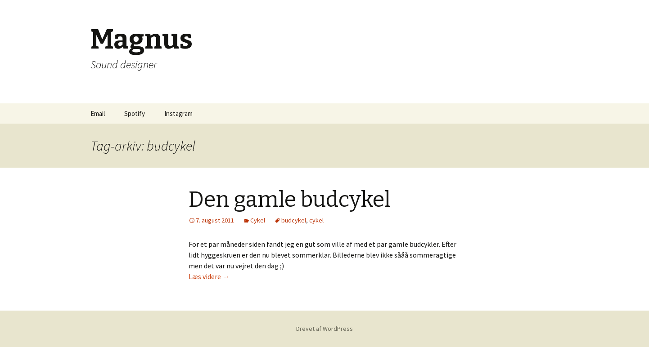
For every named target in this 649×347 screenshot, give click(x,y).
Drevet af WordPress (324, 329)
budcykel (293, 220)
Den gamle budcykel (289, 200)
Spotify (134, 113)
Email (97, 113)
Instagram (178, 113)
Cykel (257, 220)
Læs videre (209, 276)
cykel (316, 220)
